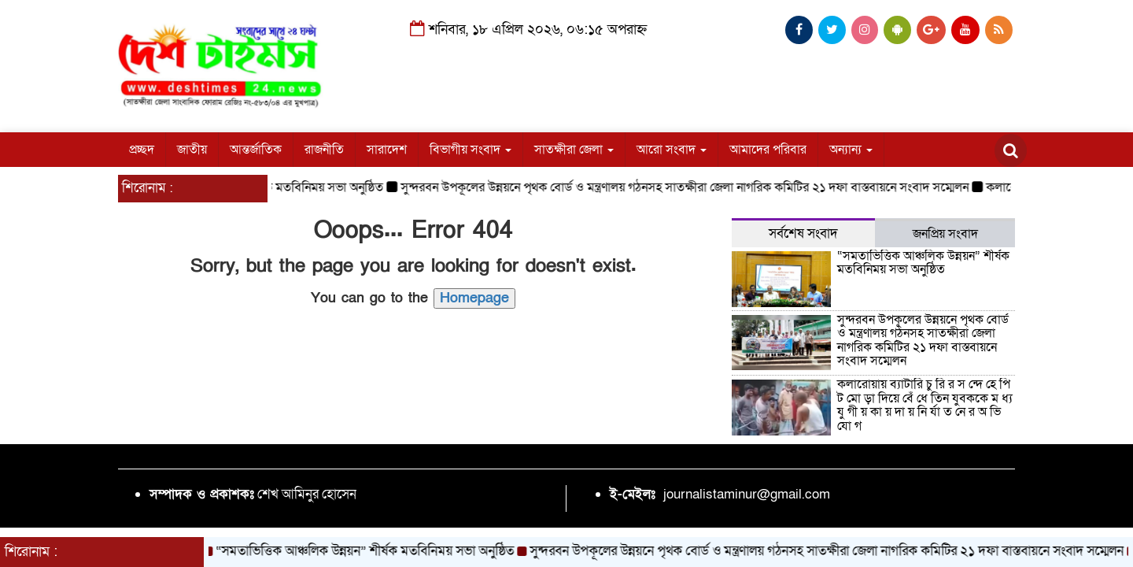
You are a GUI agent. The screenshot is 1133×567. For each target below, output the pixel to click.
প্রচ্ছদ (141, 149)
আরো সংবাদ (672, 149)
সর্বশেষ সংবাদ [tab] (803, 233)
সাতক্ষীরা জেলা (574, 149)
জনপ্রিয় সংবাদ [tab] (945, 234)
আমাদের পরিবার (767, 149)
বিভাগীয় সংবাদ (470, 149)
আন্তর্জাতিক (256, 149)
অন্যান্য (851, 149)
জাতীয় (192, 149)
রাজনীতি (324, 149)
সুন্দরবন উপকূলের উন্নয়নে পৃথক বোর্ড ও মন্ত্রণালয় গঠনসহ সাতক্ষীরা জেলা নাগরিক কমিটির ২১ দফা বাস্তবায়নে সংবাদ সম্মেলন (692, 187)
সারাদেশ (387, 149)
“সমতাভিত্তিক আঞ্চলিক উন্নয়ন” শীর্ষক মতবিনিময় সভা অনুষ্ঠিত (923, 263)
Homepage (474, 298)
